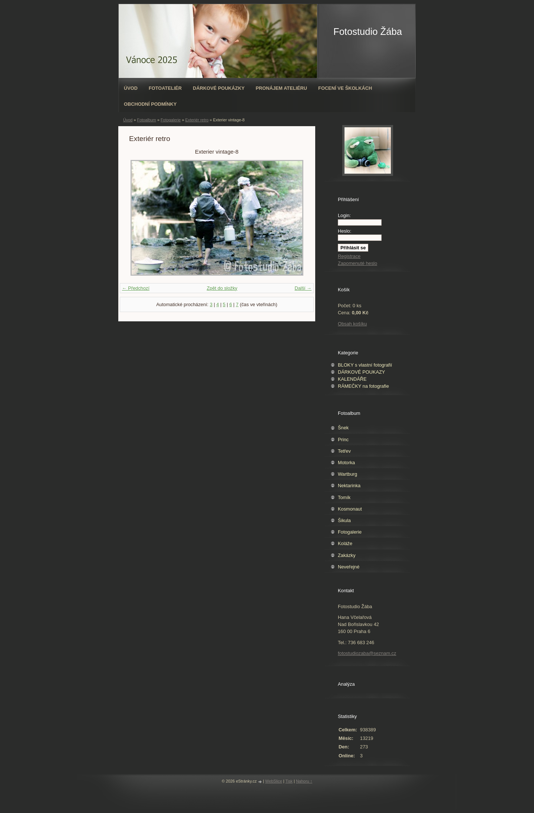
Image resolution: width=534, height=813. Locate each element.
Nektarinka (349, 485)
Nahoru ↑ (304, 781)
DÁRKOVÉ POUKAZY (361, 372)
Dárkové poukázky (218, 88)
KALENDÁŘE (352, 379)
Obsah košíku (352, 324)
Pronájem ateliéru (281, 88)
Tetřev (344, 451)
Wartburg (347, 474)
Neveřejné (348, 567)
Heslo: (344, 231)
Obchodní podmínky (150, 104)
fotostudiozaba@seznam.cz (367, 653)
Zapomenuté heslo (357, 263)
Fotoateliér (165, 88)
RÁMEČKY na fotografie (363, 386)
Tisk (289, 781)
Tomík (344, 497)
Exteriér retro (196, 120)
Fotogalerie (171, 120)
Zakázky (347, 555)
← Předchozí (135, 288)
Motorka (346, 462)
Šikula (344, 520)
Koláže (345, 543)
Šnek (343, 427)
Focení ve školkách (345, 88)
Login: (344, 215)
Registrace (349, 256)
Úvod (131, 88)
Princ (343, 439)
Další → (303, 288)
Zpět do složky (222, 288)
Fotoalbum (146, 120)
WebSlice (273, 781)
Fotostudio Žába (367, 31)
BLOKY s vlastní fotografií (365, 365)
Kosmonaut (350, 509)
